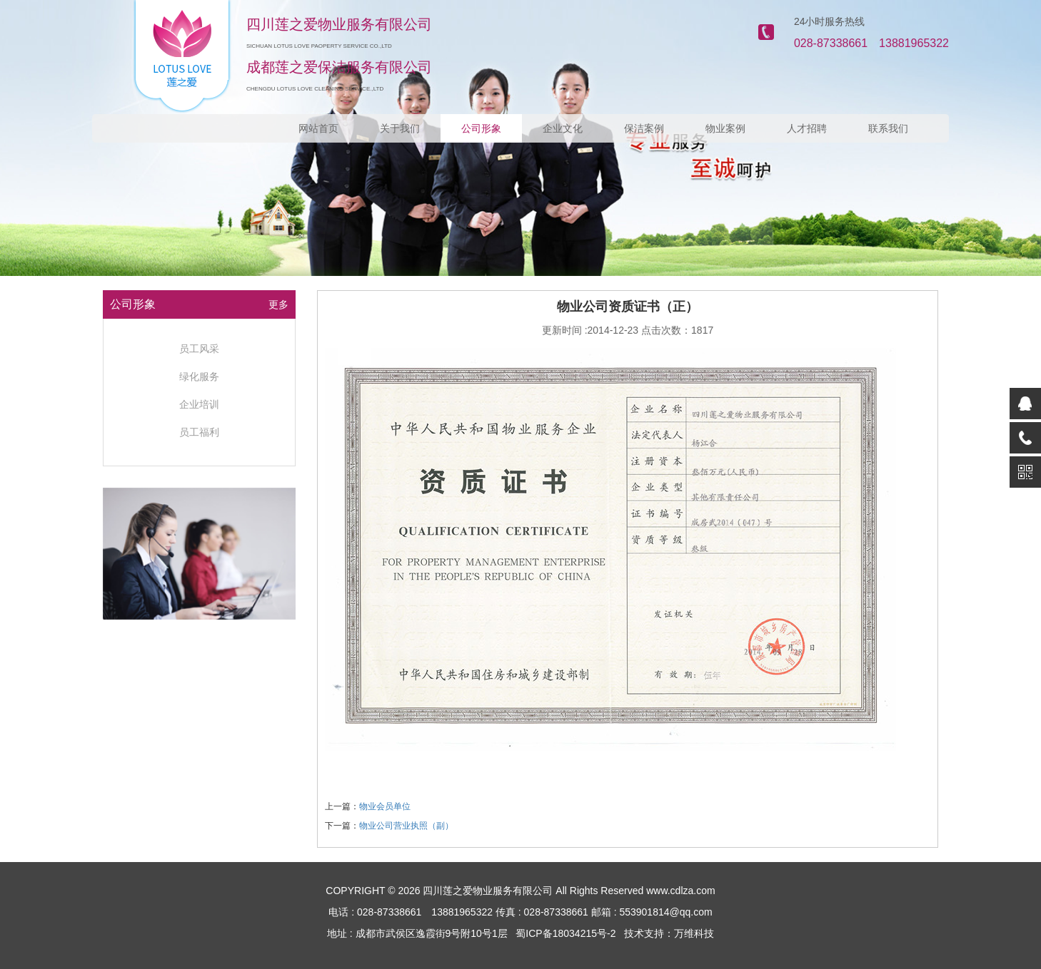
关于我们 (400, 128)
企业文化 (563, 128)
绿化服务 (199, 376)
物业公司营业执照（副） (406, 826)
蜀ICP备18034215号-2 (565, 933)
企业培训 (199, 404)
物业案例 (725, 128)
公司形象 (481, 128)
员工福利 (199, 432)
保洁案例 (644, 128)
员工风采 (199, 348)
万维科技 (694, 933)
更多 (278, 304)
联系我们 (888, 128)
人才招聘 (807, 128)
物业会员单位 (385, 806)
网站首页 (318, 128)
